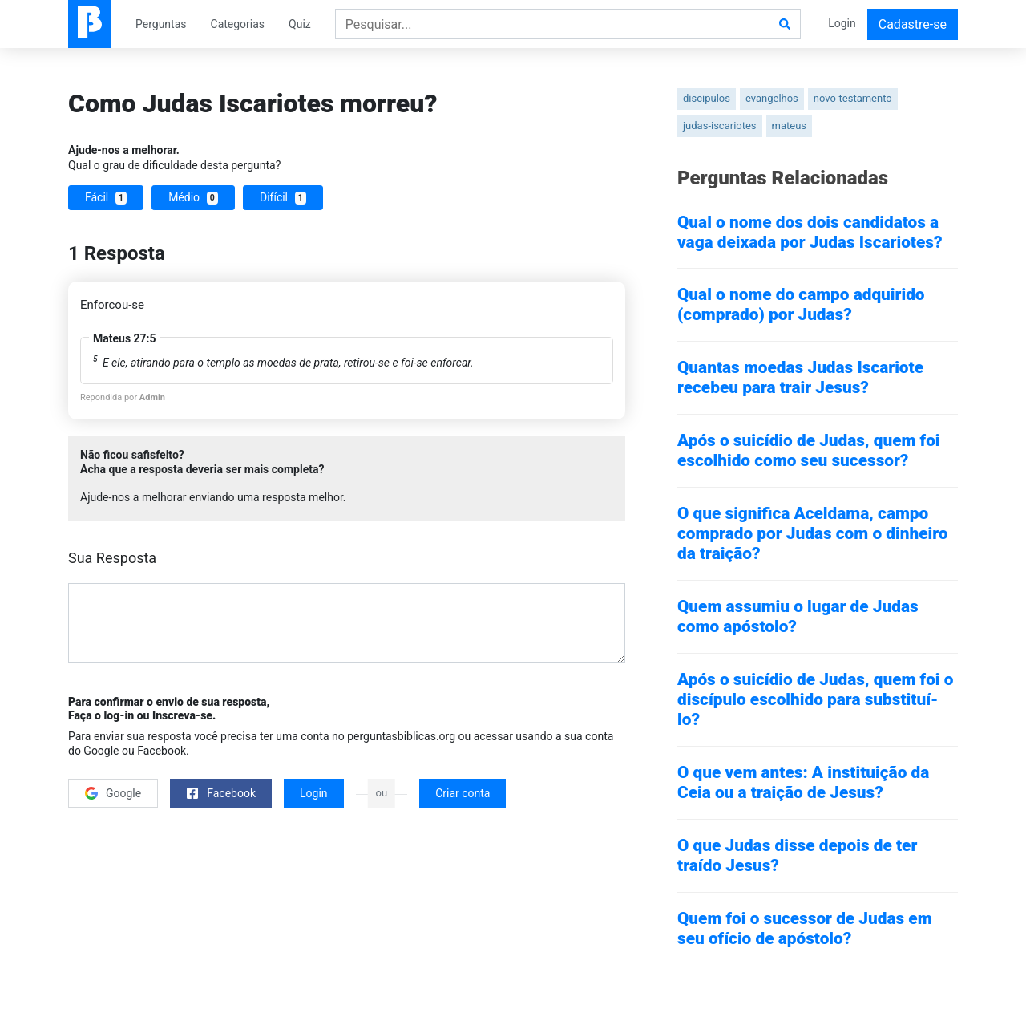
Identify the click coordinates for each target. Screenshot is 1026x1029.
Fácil (106, 198)
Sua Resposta (112, 557)
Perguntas (161, 24)
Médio (193, 198)
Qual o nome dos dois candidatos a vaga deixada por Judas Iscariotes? (810, 232)
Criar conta (462, 793)
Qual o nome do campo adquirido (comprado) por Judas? (801, 304)
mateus (789, 126)
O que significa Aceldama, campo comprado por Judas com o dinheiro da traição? (812, 533)
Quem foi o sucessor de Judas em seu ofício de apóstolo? (804, 928)
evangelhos (771, 98)
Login (842, 23)
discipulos (706, 98)
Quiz (300, 24)
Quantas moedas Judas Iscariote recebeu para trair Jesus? (800, 377)
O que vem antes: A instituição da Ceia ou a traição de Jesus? (803, 782)
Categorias (238, 24)
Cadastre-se (913, 24)
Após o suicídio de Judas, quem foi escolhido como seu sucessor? (808, 450)
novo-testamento (853, 98)
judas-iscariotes (720, 126)
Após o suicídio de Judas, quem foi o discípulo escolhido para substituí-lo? (815, 699)
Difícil (283, 198)
